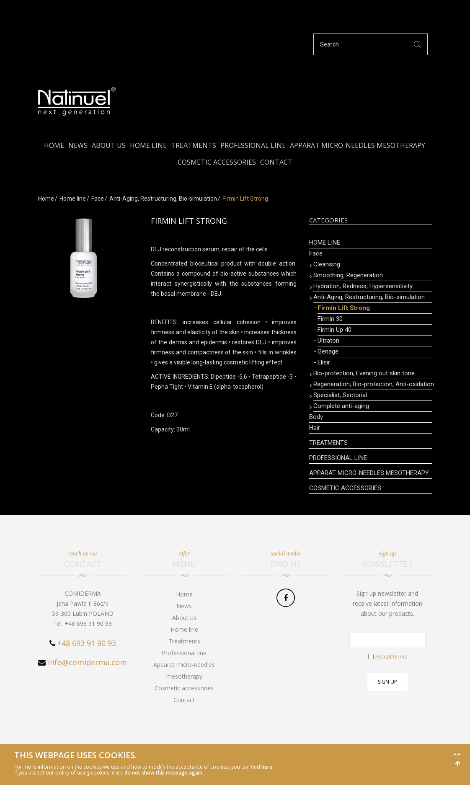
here (266, 766)
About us (109, 145)
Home (54, 145)
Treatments (193, 145)
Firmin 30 (330, 319)
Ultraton (328, 340)
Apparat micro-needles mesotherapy (357, 145)
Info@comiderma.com (87, 662)
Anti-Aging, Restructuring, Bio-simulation (163, 198)
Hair (314, 427)
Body (316, 417)
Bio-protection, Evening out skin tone (364, 373)
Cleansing (326, 264)
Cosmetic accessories (217, 162)
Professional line (253, 145)
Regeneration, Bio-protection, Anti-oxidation (372, 384)
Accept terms (391, 656)
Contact (276, 162)
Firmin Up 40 (334, 329)
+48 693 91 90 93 (86, 643)
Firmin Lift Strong (344, 308)
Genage (328, 351)
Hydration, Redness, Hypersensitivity (363, 286)
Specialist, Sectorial (340, 395)
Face (97, 198)
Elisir (324, 362)
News (78, 145)
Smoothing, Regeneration (348, 275)
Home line (148, 145)
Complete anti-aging (341, 406)
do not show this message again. (164, 772)
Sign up (387, 681)
